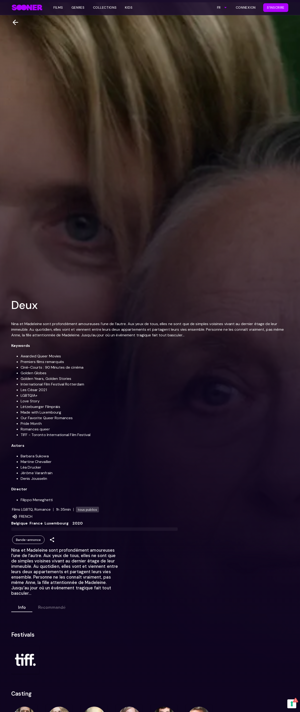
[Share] (52, 540)
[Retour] (13, 22)
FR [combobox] (219, 7)
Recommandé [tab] (52, 606)
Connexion (246, 7)
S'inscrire (276, 7)
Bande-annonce (28, 540)
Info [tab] (21, 606)
